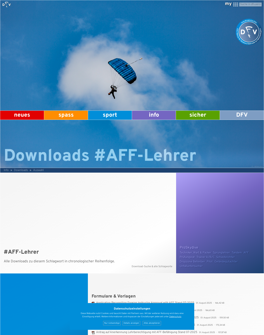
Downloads (21, 170)
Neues (22, 115)
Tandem (237, 253)
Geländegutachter (226, 262)
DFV (242, 115)
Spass (66, 115)
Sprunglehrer (221, 253)
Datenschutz (175, 316)
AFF (246, 253)
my (228, 4)
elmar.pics (259, 166)
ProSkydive (189, 247)
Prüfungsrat (187, 257)
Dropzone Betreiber (192, 262)
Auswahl (38, 170)
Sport (110, 115)
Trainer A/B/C (205, 257)
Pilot (210, 262)
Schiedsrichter (225, 257)
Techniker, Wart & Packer (195, 253)
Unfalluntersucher (191, 266)
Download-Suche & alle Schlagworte (152, 266)
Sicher (197, 115)
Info (154, 115)
